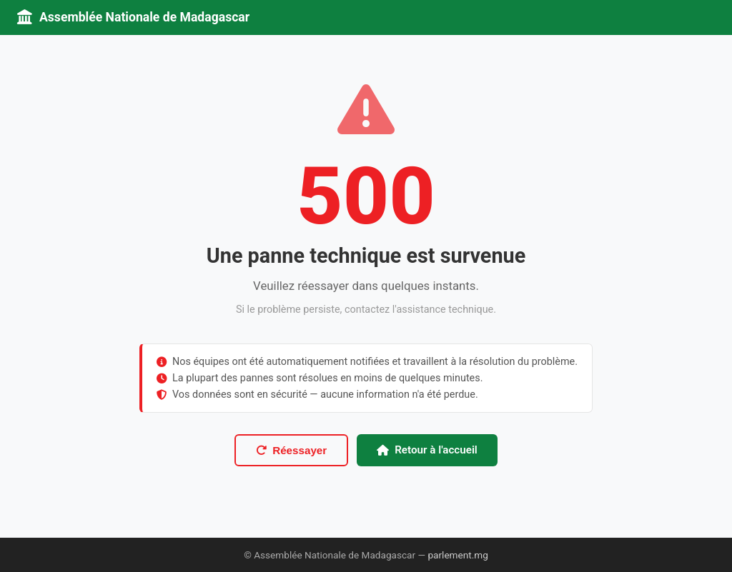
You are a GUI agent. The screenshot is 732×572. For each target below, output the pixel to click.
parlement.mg (457, 555)
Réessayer (291, 450)
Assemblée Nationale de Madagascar (133, 17)
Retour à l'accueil (427, 449)
